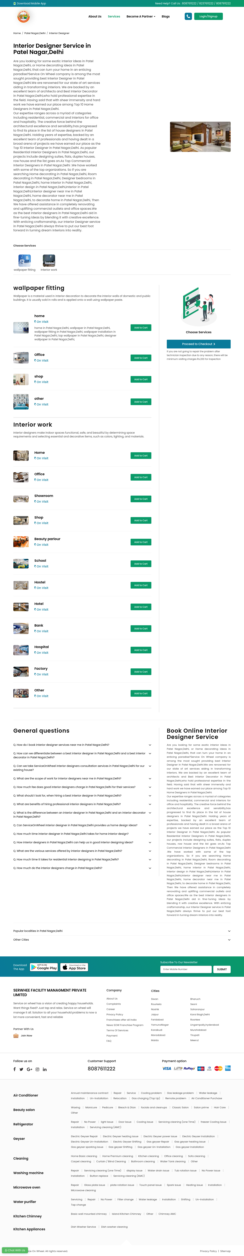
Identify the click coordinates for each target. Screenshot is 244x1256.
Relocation (120, 1098)
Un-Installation (99, 1098)
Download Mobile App (29, 3)
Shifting (186, 1199)
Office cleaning (173, 1156)
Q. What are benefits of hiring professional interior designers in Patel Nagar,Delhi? (67, 804)
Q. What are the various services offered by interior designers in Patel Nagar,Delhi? (67, 851)
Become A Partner (141, 16)
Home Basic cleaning (84, 1156)
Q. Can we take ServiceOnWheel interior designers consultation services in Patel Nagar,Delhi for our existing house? (78, 768)
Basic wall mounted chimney (89, 1214)
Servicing (77, 1199)
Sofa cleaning (197, 1156)
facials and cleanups (154, 1107)
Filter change (125, 1199)
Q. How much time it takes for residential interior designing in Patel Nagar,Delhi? (66, 859)
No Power (90, 1122)
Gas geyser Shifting (120, 1147)
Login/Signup (208, 16)
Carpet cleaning (81, 1161)
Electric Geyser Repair (85, 1136)
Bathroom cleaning (143, 1161)
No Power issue (211, 1170)
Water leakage (208, 1093)
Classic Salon (180, 1107)
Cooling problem (152, 1093)
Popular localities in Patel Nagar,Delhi (38, 931)
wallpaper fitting (24, 263)
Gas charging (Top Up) (146, 1098)
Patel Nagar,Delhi (35, 33)
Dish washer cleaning (114, 1227)
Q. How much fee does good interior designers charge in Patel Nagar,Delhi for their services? (74, 787)
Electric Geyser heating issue (121, 1136)
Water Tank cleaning (173, 1161)
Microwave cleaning (83, 1190)
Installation (78, 1098)
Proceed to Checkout (198, 344)
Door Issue (125, 1122)
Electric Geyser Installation (199, 1136)
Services (114, 16)
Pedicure (108, 1107)
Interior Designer (59, 33)
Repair (118, 1093)
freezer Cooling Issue (214, 1122)
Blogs (166, 16)
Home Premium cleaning (118, 1156)
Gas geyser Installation (190, 1147)
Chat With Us (15, 1250)
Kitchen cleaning (149, 1156)
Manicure (91, 1107)
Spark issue (174, 1185)
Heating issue (195, 1185)
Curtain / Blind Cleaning (111, 1161)
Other (74, 1113)
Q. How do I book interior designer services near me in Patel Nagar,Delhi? (61, 745)
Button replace (99, 1176)
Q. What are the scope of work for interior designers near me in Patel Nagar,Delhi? (67, 778)
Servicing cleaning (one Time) (177, 1122)
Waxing (76, 1107)
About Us (95, 16)
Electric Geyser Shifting (127, 1141)
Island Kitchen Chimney (127, 1214)
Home (17, 33)
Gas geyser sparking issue (87, 1147)
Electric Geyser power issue (161, 1136)
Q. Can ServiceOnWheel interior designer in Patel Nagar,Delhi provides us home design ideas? (75, 825)
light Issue (107, 1122)
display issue (135, 1170)
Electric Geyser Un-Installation (90, 1141)
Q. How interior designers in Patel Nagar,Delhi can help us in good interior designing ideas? (73, 842)
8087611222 (101, 1068)
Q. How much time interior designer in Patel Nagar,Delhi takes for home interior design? (71, 834)
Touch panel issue (150, 1185)
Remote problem (176, 1098)
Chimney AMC (167, 1214)
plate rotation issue (122, 1185)
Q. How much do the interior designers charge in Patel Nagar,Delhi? (57, 868)
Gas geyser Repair (158, 1141)
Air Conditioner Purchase (206, 1098)
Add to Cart (141, 327)
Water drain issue (159, 1170)
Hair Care (220, 1107)
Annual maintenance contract (90, 1093)
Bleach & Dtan (127, 1107)
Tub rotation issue (185, 1170)
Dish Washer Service (84, 1227)
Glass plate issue (95, 1185)
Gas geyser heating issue (190, 1141)
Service (131, 1093)
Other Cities (21, 940)
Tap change (78, 1205)
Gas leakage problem (180, 1093)
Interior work (49, 263)
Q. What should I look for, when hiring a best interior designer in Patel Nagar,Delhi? (67, 795)
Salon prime (201, 1107)
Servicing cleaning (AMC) (105, 1127)
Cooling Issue (145, 1122)
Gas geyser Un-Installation (154, 1147)
